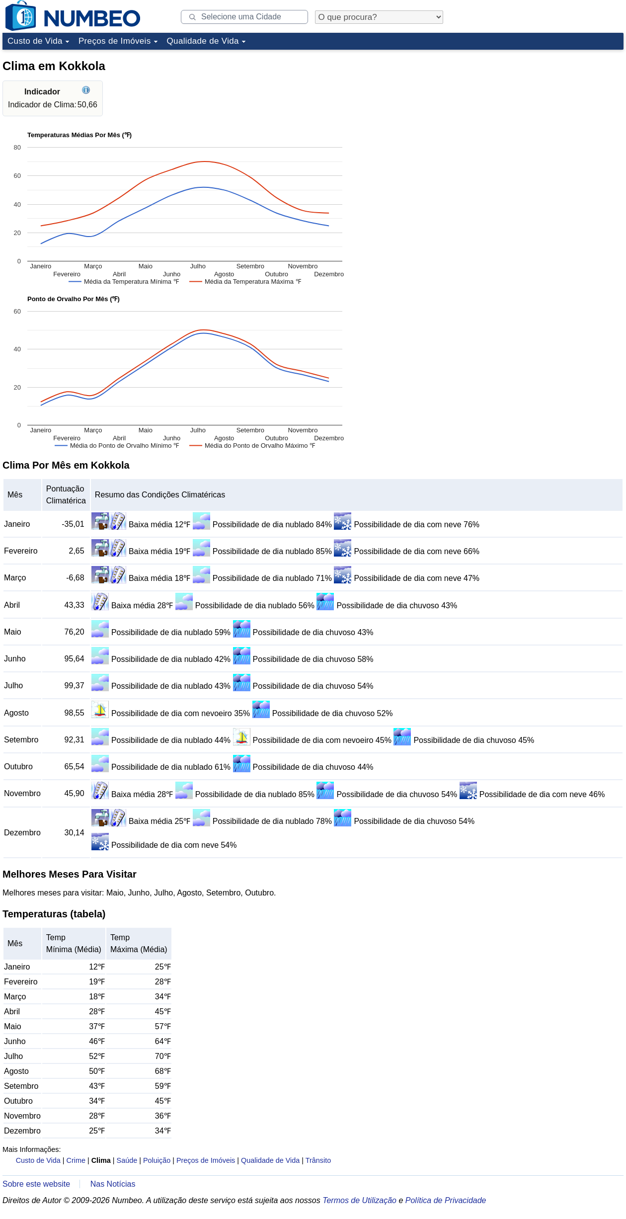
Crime (76, 1160)
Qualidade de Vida (203, 41)
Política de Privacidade (445, 1200)
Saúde (127, 1160)
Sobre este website (36, 1184)
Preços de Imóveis (114, 41)
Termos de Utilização (359, 1200)
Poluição (156, 1160)
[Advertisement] (549, 116)
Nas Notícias (113, 1184)
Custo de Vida (35, 41)
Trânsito (318, 1160)
